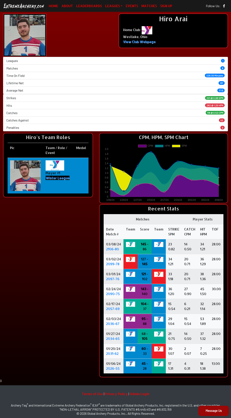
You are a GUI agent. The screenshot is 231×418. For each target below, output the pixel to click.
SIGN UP (166, 6)
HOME (53, 6)
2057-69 (113, 309)
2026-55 (113, 368)
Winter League (58, 178)
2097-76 (112, 279)
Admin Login (139, 394)
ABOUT (67, 6)
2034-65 (113, 338)
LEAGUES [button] (112, 6)
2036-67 (112, 323)
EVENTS (132, 6)
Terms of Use (92, 394)
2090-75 (113, 294)
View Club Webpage (139, 41)
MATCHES (149, 6)
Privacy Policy (116, 394)
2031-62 (112, 353)
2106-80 (112, 249)
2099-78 (112, 264)
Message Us (213, 410)
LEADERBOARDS (89, 6)
